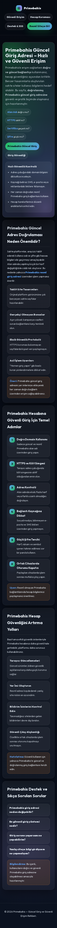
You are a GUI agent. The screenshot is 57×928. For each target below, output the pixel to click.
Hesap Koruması (40, 17)
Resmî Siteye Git (39, 26)
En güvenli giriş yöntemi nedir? (24, 823)
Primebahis (28, 8)
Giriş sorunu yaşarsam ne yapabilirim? (25, 837)
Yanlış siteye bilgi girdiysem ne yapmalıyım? (27, 851)
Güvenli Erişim (15, 17)
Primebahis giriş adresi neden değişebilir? (24, 810)
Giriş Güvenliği (17, 155)
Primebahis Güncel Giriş (22, 146)
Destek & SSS (15, 26)
